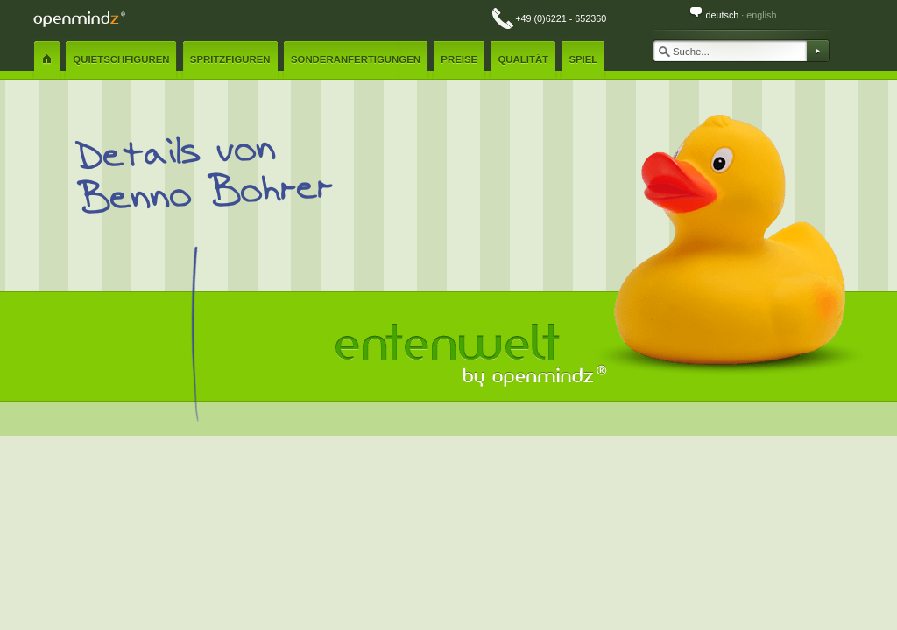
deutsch (721, 15)
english (761, 15)
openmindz (78, 18)
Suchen (817, 50)
